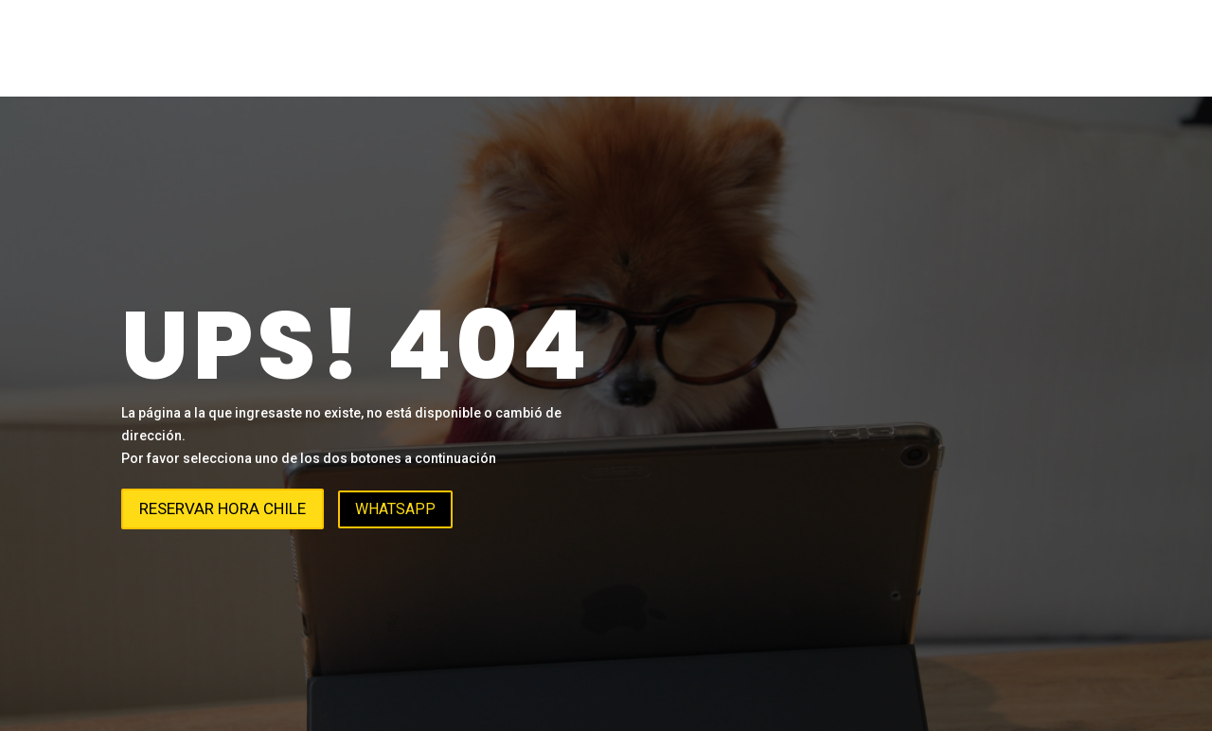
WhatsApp (395, 509)
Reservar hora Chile (222, 508)
